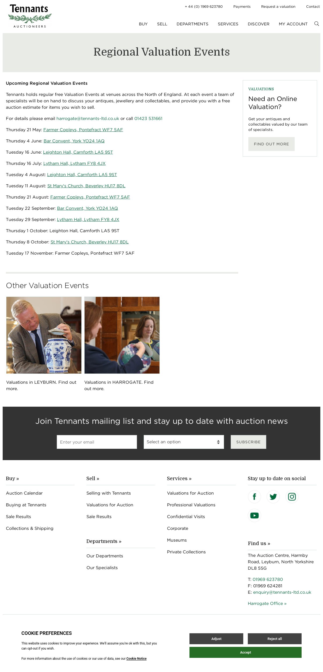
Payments (241, 7)
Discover (258, 24)
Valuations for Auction (109, 504)
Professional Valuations (191, 504)
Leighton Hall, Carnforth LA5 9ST (82, 174)
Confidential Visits (186, 516)
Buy (143, 24)
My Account (293, 24)
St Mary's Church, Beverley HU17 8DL (90, 241)
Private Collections (186, 551)
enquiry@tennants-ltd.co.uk (282, 592)
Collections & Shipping (30, 528)
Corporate (177, 528)
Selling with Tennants (108, 493)
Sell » (92, 478)
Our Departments (104, 555)
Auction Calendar (24, 493)
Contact (313, 7)
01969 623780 (268, 579)
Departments (192, 24)
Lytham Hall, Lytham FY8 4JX (88, 219)
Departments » (103, 541)
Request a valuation (278, 7)
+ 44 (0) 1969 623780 (204, 7)
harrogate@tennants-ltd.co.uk (87, 118)
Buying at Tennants (26, 504)
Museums (177, 540)
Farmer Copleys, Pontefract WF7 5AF (90, 197)
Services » (179, 478)
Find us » (259, 543)
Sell (162, 24)
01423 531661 (148, 118)
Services (228, 24)
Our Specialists (102, 567)
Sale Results (18, 516)
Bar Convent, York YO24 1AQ (87, 208)
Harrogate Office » (267, 603)
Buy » (12, 478)
